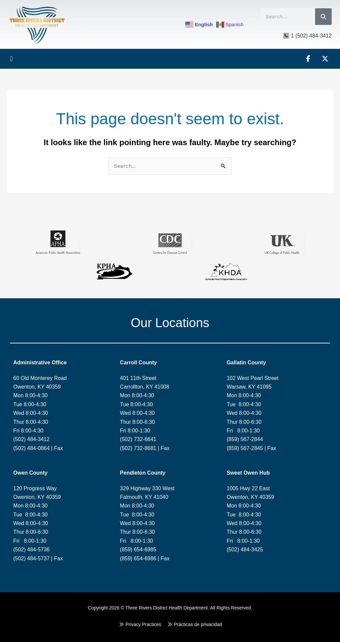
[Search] (323, 16)
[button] (11, 58)
